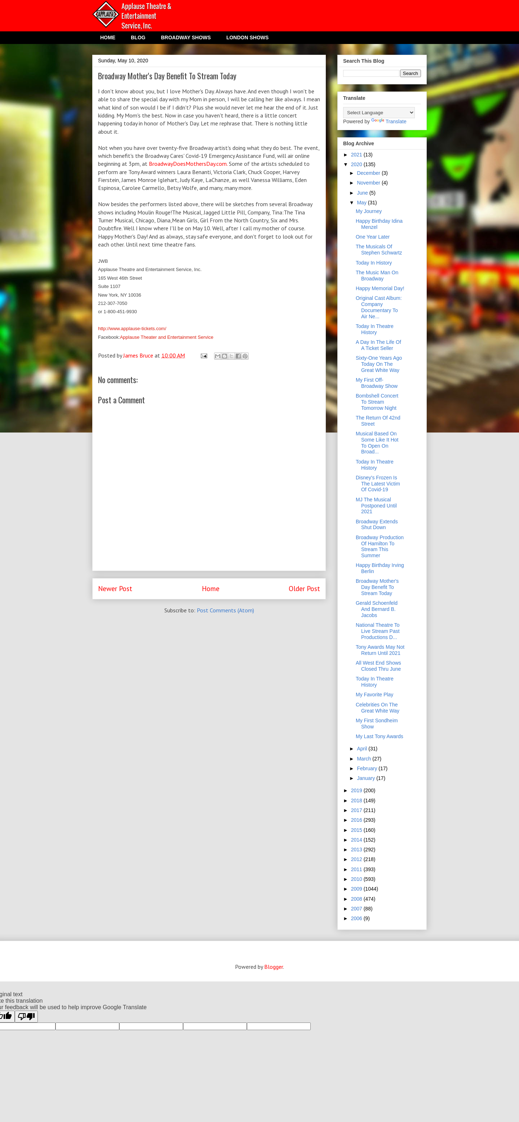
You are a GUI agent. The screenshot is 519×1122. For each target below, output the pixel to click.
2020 (357, 164)
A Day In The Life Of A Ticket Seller (378, 345)
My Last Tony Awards (379, 736)
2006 (357, 918)
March (364, 759)
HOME (107, 37)
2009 (357, 889)
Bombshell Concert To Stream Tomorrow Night (377, 402)
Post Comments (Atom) (225, 610)
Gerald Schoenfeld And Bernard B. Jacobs (377, 609)
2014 (357, 840)
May (362, 202)
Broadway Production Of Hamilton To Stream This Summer (380, 546)
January (366, 778)
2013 (357, 849)
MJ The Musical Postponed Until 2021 (376, 506)
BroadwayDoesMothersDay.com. (189, 163)
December (369, 173)
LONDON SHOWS (247, 37)
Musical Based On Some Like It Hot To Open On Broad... (377, 442)
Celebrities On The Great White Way (377, 708)
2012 (357, 859)
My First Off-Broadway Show (377, 383)
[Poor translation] (26, 1017)
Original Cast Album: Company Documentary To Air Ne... (379, 307)
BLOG (138, 37)
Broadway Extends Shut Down (377, 525)
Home (210, 588)
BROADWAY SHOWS (185, 37)
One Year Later (373, 237)
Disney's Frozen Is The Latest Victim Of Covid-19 (378, 484)
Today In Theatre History (375, 329)
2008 (357, 899)
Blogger (273, 966)
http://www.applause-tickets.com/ (132, 328)
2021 (357, 155)
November (369, 183)
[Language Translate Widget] (379, 112)
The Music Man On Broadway (377, 275)
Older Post (304, 588)
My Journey (369, 211)
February (367, 768)
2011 (357, 869)
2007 (357, 909)
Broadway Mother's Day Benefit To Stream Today (377, 587)
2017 (357, 810)
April (362, 748)
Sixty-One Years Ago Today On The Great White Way (379, 364)
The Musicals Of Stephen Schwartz (379, 250)
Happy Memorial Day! (380, 288)
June (363, 193)
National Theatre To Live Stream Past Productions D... (378, 631)
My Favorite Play (374, 694)
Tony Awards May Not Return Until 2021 (380, 650)
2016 (357, 820)
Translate (389, 121)
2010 (357, 879)
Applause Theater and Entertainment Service (166, 337)
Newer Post (115, 588)
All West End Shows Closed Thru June (378, 666)
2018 (357, 800)
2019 (357, 790)
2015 (357, 830)
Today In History (374, 263)
